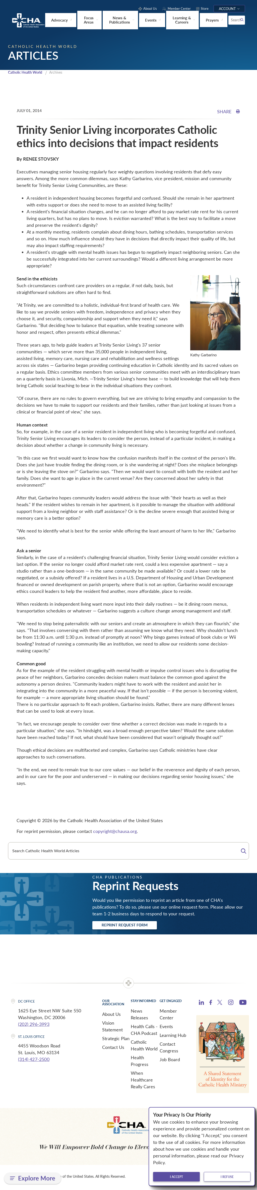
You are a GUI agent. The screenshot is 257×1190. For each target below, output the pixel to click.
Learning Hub (173, 1037)
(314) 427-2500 (33, 1061)
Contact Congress (169, 1049)
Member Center (168, 1016)
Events (166, 1028)
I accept (176, 1177)
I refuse (227, 1177)
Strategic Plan (116, 1040)
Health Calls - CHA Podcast (144, 1031)
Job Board (170, 1061)
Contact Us (113, 1049)
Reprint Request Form (131, 926)
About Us (111, 1016)
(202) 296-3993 (33, 1026)
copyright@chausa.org (115, 831)
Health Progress (139, 1062)
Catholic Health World (27, 72)
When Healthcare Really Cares (143, 1081)
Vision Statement (112, 1028)
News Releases (139, 1016)
